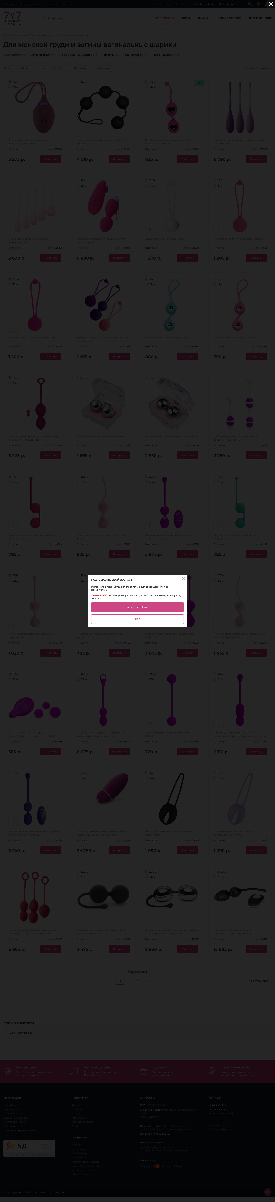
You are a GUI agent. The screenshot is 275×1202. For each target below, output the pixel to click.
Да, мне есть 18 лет (137, 607)
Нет (137, 619)
